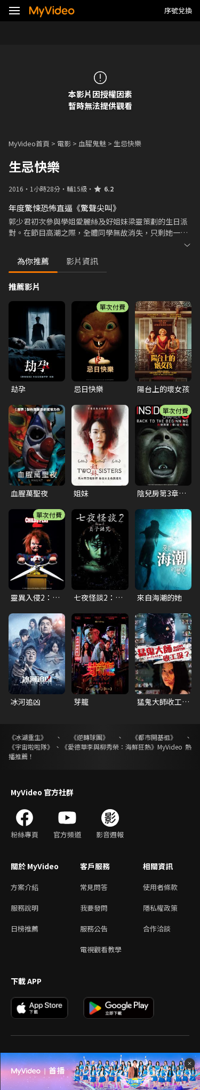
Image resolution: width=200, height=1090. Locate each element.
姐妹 (81, 493)
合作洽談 (157, 928)
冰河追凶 (26, 701)
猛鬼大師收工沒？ (159, 701)
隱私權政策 (160, 908)
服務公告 (94, 928)
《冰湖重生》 (28, 737)
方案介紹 (24, 887)
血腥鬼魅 (92, 143)
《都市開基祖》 (154, 737)
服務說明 (24, 908)
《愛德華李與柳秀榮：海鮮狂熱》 (109, 746)
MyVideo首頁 (29, 143)
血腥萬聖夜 (29, 493)
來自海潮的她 (159, 597)
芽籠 (81, 701)
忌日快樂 (88, 389)
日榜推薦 (24, 928)
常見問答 (94, 887)
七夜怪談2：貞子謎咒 (98, 597)
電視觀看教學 (101, 949)
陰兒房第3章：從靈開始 (161, 493)
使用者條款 (160, 887)
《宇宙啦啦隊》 (31, 746)
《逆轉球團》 (89, 737)
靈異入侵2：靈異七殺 (35, 597)
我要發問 (94, 908)
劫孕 (18, 389)
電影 (64, 143)
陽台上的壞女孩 (163, 389)
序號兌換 (178, 10)
